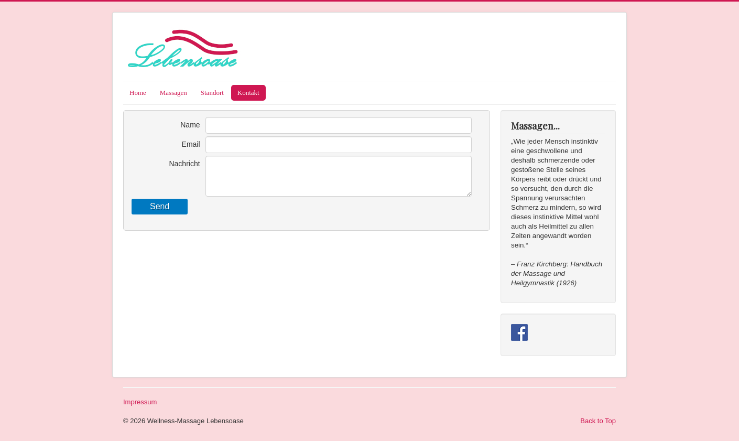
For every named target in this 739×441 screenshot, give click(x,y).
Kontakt (248, 92)
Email (191, 144)
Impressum (140, 402)
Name (190, 125)
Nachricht (184, 163)
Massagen (173, 92)
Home (137, 92)
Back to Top (598, 421)
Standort (212, 92)
